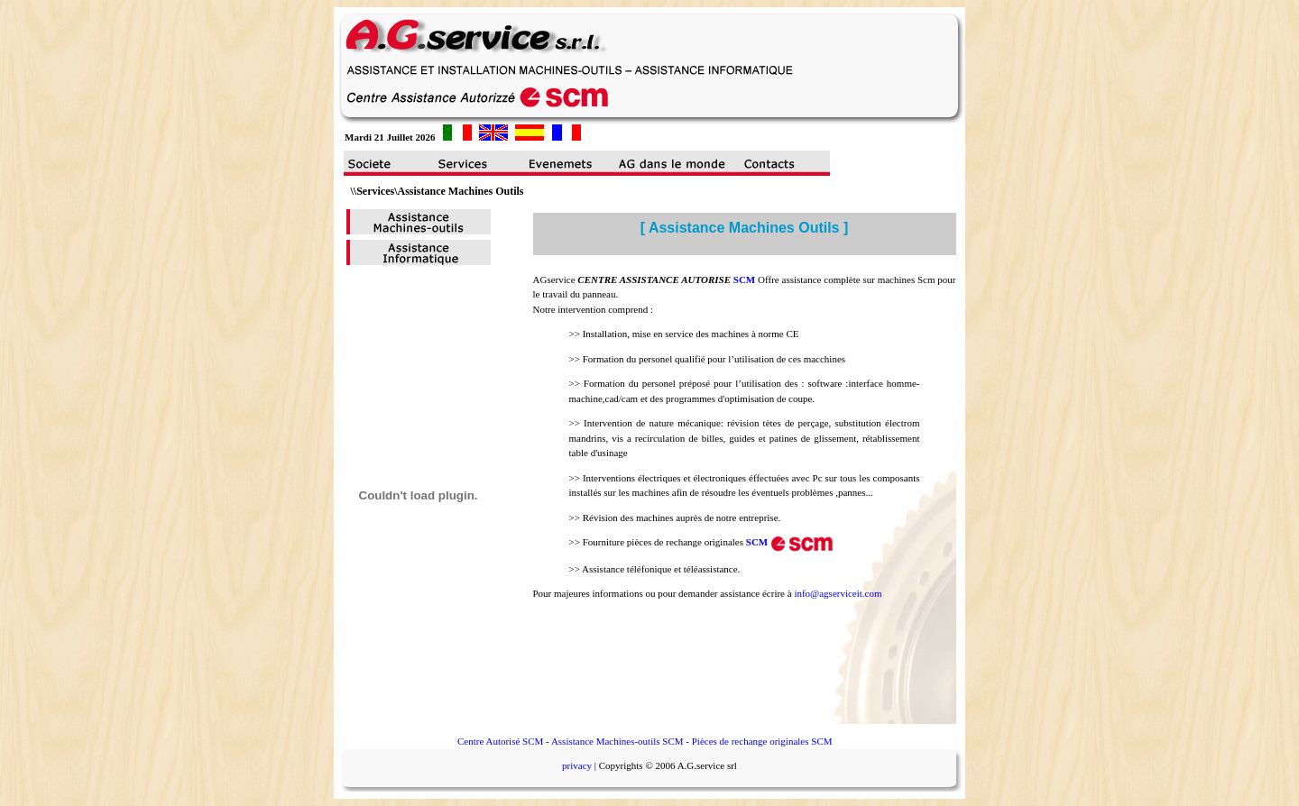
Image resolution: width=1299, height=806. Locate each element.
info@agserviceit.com (837, 593)
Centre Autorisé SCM (500, 741)
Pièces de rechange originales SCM (762, 741)
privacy (577, 765)
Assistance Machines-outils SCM (617, 741)
